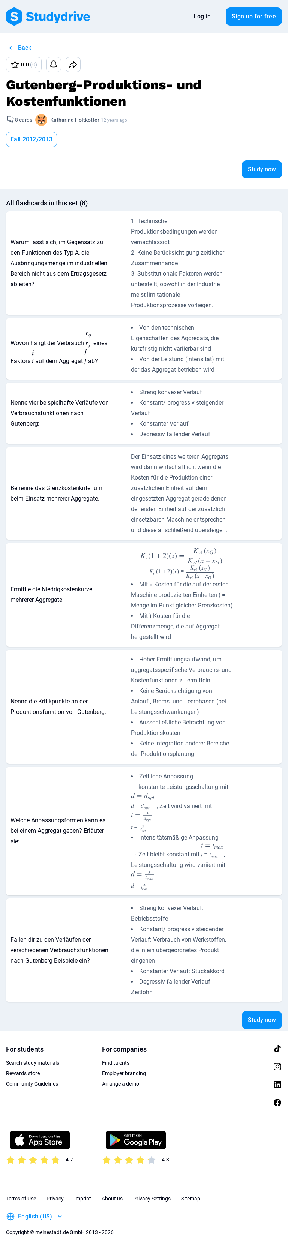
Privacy (55, 1199)
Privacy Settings (152, 1199)
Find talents (115, 1063)
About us (112, 1199)
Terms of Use (21, 1199)
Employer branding (124, 1073)
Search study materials (32, 1063)
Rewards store (23, 1073)
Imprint (82, 1199)
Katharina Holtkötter (74, 120)
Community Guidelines (32, 1084)
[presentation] (89, 339)
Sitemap (190, 1199)
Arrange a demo (120, 1084)
